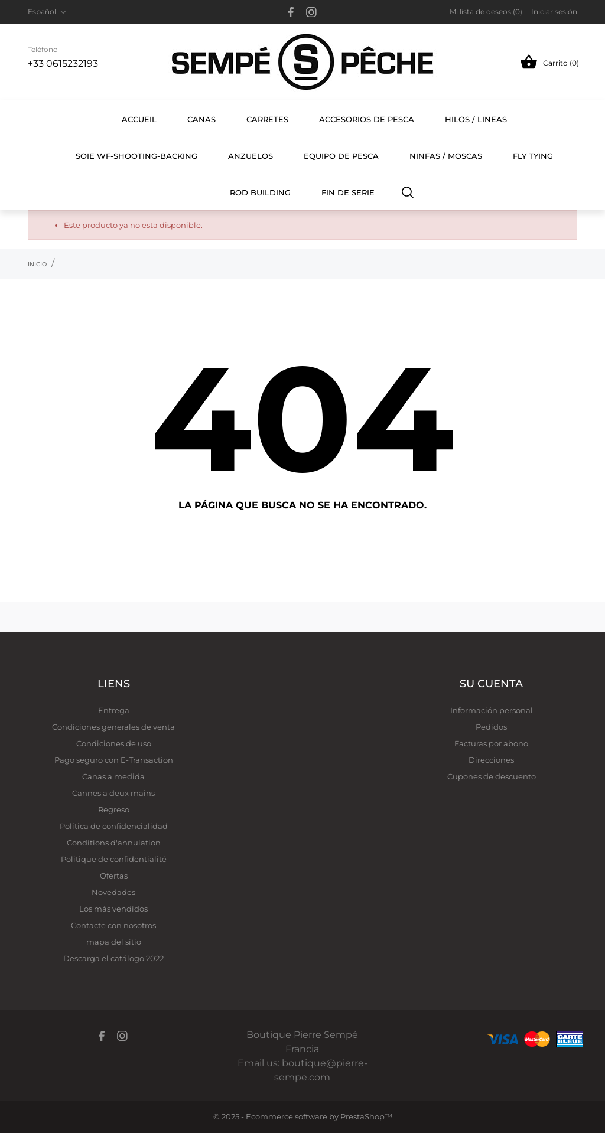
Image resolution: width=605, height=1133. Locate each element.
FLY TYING (539, 149)
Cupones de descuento (491, 776)
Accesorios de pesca (366, 119)
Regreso (113, 809)
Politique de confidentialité (114, 859)
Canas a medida (113, 776)
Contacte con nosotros (113, 925)
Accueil (139, 119)
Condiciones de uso (113, 743)
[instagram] (311, 12)
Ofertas (114, 875)
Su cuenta (491, 683)
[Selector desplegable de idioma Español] (48, 12)
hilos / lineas (476, 119)
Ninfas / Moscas (445, 156)
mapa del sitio (113, 941)
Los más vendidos (113, 908)
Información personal (491, 710)
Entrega (113, 710)
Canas (201, 119)
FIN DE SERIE (348, 192)
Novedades (113, 892)
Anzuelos (250, 156)
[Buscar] (408, 192)
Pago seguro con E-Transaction (113, 760)
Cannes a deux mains (113, 793)
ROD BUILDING (260, 192)
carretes (267, 119)
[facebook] (291, 12)
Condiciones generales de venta (113, 727)
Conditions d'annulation (114, 842)
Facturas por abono (491, 743)
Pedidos (491, 727)
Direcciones (491, 760)
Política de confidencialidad (114, 826)
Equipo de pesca (341, 156)
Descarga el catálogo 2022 (113, 958)
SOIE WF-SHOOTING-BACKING (136, 156)
